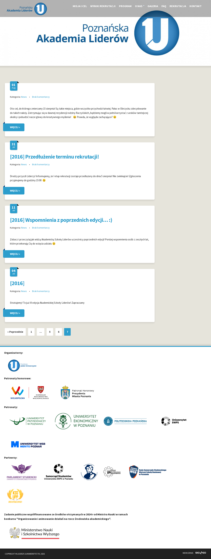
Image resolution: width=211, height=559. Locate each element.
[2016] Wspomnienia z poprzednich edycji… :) (61, 219)
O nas (138, 6)
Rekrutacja (178, 6)
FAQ (163, 6)
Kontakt (196, 6)
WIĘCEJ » (15, 127)
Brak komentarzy (41, 96)
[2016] (17, 283)
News (24, 96)
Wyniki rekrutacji (103, 6)
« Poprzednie (15, 331)
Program (125, 6)
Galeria (153, 6)
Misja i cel (80, 6)
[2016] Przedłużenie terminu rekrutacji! (54, 156)
